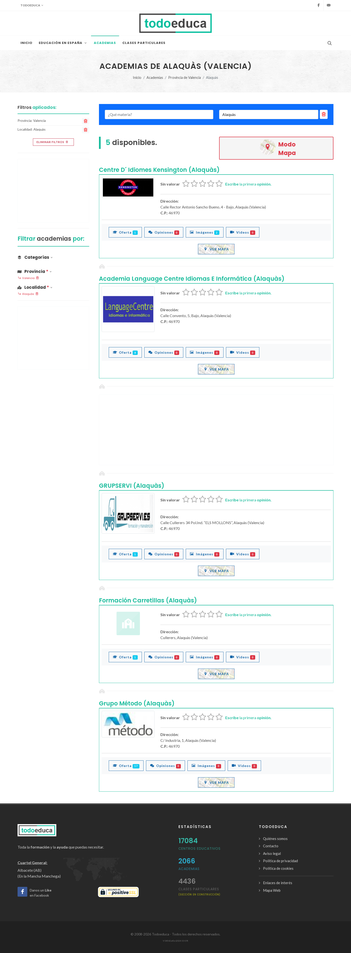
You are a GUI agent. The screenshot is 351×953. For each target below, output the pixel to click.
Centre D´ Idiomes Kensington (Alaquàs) (159, 170)
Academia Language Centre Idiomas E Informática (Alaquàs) (191, 279)
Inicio (137, 77)
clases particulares (199, 891)
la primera (248, 184)
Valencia (28, 278)
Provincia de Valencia (184, 77)
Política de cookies (278, 868)
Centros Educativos (199, 848)
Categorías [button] (35, 257)
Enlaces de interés (277, 882)
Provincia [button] (35, 271)
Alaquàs (28, 294)
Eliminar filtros (53, 142)
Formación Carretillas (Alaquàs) (148, 600)
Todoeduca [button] (31, 5)
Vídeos (242, 232)
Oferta (125, 232)
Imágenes (204, 232)
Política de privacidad (280, 861)
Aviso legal (272, 853)
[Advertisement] (216, 430)
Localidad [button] (35, 287)
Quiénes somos (275, 838)
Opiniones (163, 232)
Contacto (270, 846)
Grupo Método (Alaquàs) (137, 703)
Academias (154, 77)
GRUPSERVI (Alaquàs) (131, 486)
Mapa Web (272, 890)
